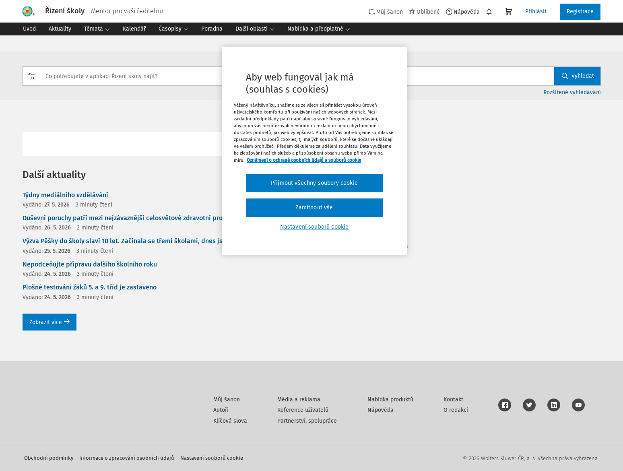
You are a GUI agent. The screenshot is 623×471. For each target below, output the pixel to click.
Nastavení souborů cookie (211, 458)
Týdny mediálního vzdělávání (65, 195)
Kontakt (453, 399)
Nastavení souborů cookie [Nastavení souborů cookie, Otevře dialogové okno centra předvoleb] (314, 226)
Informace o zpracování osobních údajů (126, 458)
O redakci (456, 410)
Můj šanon (386, 11)
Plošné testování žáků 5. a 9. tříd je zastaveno (90, 287)
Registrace (580, 11)
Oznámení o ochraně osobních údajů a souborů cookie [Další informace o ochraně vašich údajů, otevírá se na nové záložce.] (304, 160)
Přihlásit (536, 11)
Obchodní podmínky (48, 458)
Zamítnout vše (314, 207)
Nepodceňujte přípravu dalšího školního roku (90, 264)
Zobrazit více (49, 322)
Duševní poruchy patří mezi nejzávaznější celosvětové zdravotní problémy (132, 218)
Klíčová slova (230, 420)
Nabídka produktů (390, 399)
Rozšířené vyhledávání (572, 92)
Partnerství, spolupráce (307, 420)
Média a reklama (298, 399)
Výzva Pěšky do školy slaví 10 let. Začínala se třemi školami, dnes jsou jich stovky (143, 241)
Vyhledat (578, 75)
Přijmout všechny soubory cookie (314, 183)
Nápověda (463, 11)
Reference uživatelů (302, 410)
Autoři (221, 410)
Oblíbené (424, 11)
